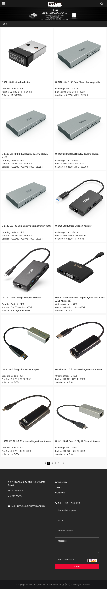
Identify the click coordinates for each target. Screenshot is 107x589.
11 (64, 463)
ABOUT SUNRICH (15, 490)
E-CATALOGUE (15, 496)
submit (77, 566)
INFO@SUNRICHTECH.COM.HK (31, 506)
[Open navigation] (3, 3)
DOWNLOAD (61, 482)
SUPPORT (59, 487)
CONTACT (60, 492)
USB (5, 24)
